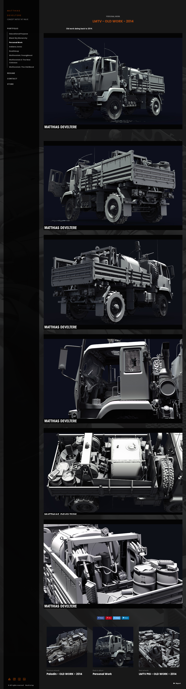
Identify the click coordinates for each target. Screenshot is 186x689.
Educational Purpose (18, 34)
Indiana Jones (15, 47)
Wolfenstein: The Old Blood (21, 67)
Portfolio (12, 28)
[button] (177, 683)
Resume (11, 73)
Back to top (29, 685)
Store (10, 84)
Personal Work (15, 42)
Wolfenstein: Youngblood (20, 55)
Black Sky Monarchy (18, 38)
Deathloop (14, 51)
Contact (12, 78)
